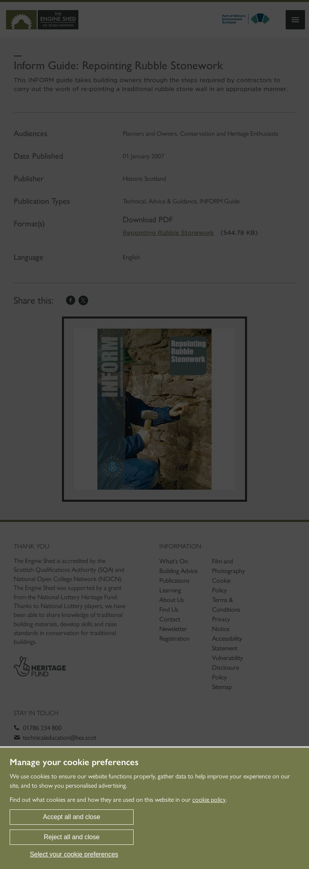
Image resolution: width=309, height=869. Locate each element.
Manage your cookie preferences (74, 762)
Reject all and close (72, 837)
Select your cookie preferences (74, 854)
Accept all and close (71, 816)
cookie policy (209, 799)
